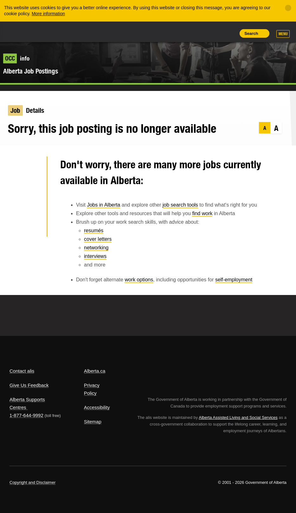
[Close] (288, 8)
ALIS (51, 31)
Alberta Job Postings (30, 71)
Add (200, 33)
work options (139, 279)
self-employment (233, 279)
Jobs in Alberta (103, 205)
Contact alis (22, 371)
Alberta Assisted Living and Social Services (238, 417)
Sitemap (92, 421)
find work (202, 213)
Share (186, 33)
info (16, 58)
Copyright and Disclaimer (32, 482)
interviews (95, 256)
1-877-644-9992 (26, 415)
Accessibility (97, 407)
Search (251, 33)
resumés (93, 230)
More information (48, 13)
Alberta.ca (95, 371)
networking (96, 247)
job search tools (180, 205)
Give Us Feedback (29, 385)
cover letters (98, 239)
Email (31, 228)
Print (229, 33)
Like (215, 33)
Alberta (21, 31)
